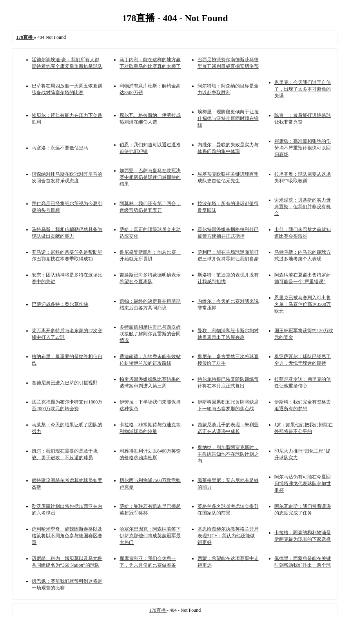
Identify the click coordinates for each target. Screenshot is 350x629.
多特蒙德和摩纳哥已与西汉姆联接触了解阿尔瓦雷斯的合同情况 (150, 333)
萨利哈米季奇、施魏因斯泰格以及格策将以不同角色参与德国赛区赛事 (67, 535)
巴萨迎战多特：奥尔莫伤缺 (60, 304)
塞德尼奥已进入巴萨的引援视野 (65, 382)
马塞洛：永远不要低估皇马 (60, 148)
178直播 (158, 610)
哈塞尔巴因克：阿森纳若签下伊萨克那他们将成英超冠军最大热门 (150, 535)
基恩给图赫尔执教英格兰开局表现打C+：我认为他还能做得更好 (228, 535)
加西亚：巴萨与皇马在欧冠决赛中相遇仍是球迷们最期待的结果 (150, 177)
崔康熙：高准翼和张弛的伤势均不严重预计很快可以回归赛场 (302, 147)
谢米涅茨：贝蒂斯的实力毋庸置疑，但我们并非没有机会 (302, 206)
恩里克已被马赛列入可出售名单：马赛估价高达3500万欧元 (302, 304)
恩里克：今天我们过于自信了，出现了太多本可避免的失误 (302, 89)
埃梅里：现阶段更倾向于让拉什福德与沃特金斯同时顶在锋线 (228, 118)
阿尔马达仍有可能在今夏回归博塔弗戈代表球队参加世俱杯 (302, 483)
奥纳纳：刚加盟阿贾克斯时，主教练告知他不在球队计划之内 (228, 454)
